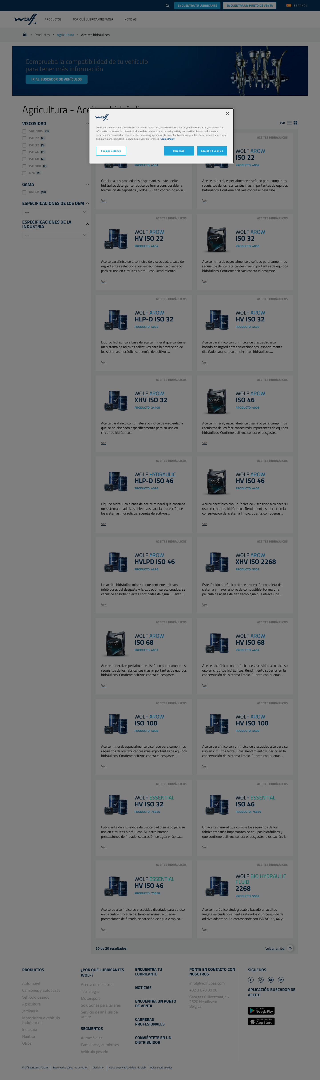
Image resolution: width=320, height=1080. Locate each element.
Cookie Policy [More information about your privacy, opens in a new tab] (167, 139)
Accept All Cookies (212, 151)
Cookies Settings (111, 151)
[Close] (227, 113)
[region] (161, 136)
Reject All (179, 151)
